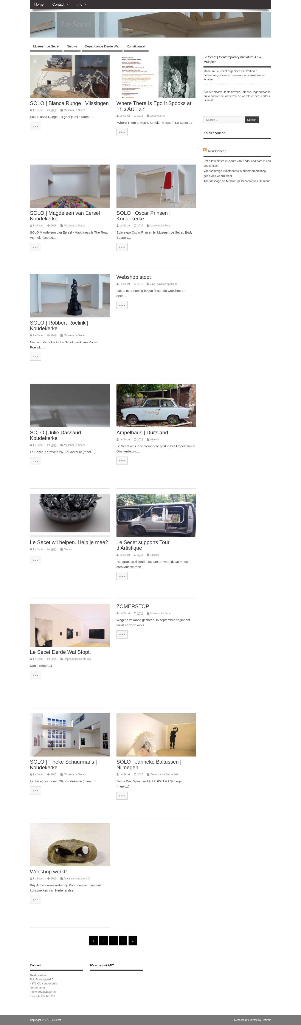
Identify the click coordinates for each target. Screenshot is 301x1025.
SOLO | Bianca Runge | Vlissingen (69, 103)
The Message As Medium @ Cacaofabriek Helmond (236, 181)
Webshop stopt (133, 277)
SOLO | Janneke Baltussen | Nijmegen (149, 764)
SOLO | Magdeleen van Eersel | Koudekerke (66, 215)
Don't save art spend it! (163, 284)
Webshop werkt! (48, 871)
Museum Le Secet (46, 46)
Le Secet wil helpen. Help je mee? (69, 542)
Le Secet (38, 110)
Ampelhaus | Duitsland (142, 432)
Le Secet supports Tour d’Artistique (142, 545)
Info (79, 4)
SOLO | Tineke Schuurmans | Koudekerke (63, 764)
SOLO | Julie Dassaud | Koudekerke (57, 435)
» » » (35, 126)
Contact (58, 4)
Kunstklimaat (136, 46)
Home (38, 4)
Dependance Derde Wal (102, 46)
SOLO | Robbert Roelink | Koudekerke (59, 325)
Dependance (157, 115)
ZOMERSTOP (132, 606)
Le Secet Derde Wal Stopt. (60, 652)
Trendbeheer (216, 151)
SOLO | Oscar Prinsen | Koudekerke (143, 215)
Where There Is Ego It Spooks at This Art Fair (153, 106)
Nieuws (72, 46)
